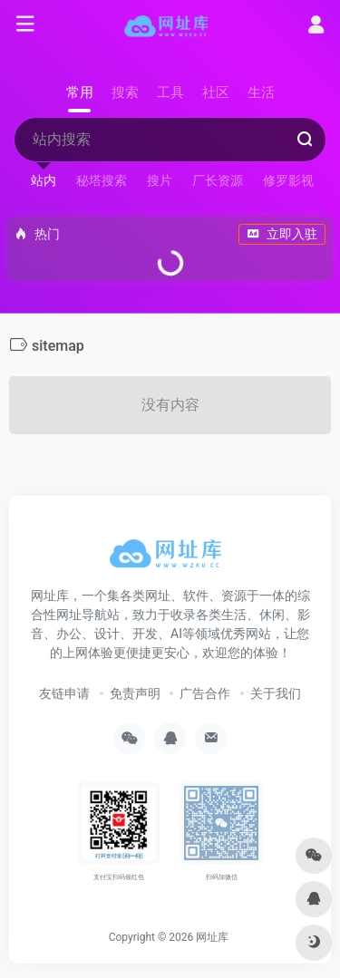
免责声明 (135, 693)
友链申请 (64, 693)
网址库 (212, 937)
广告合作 (205, 693)
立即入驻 (282, 234)
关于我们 (275, 693)
